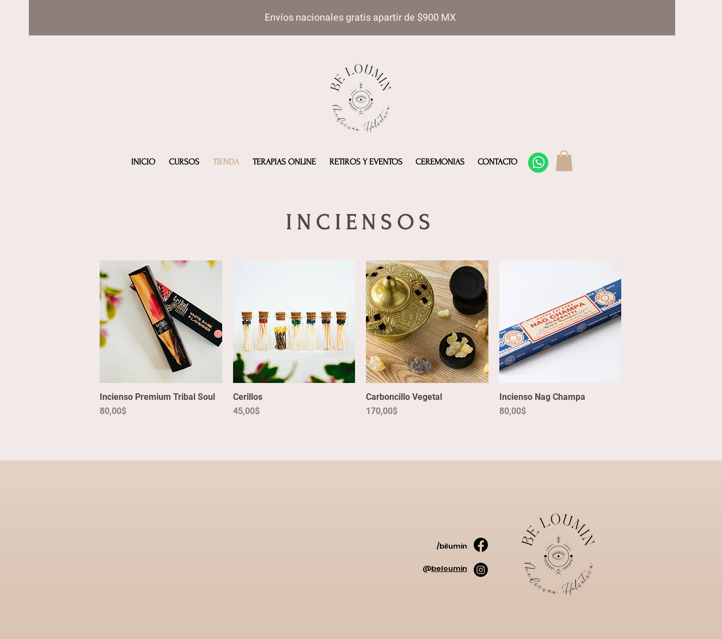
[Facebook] (481, 545)
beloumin (449, 568)
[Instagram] (481, 570)
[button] (564, 160)
